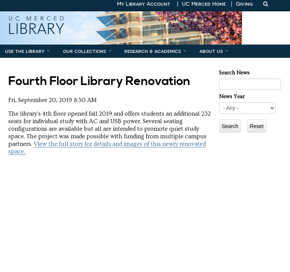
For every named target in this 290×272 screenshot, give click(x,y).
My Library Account (143, 4)
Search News (234, 73)
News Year (232, 97)
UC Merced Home (204, 4)
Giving (244, 4)
